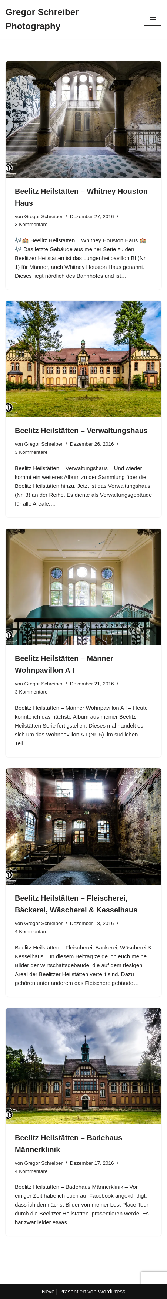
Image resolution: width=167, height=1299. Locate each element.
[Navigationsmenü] (152, 19)
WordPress (112, 1291)
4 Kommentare (31, 931)
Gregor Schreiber (43, 216)
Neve (47, 1291)
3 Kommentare (31, 224)
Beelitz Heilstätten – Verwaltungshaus (81, 430)
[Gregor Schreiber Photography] (69, 19)
